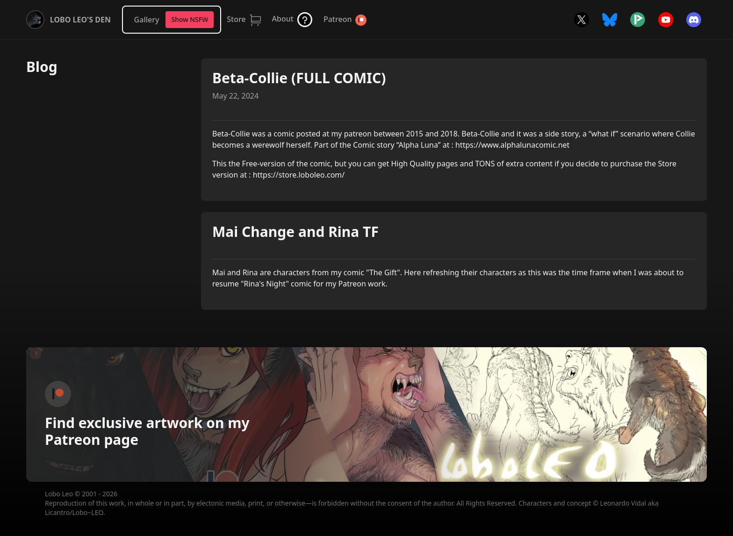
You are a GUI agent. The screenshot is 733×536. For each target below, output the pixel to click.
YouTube (666, 19)
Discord (694, 19)
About (283, 19)
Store (236, 19)
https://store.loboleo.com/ (299, 175)
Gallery (146, 19)
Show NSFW (189, 19)
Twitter (581, 19)
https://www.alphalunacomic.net (512, 145)
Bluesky (609, 19)
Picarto (638, 19)
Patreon (337, 19)
